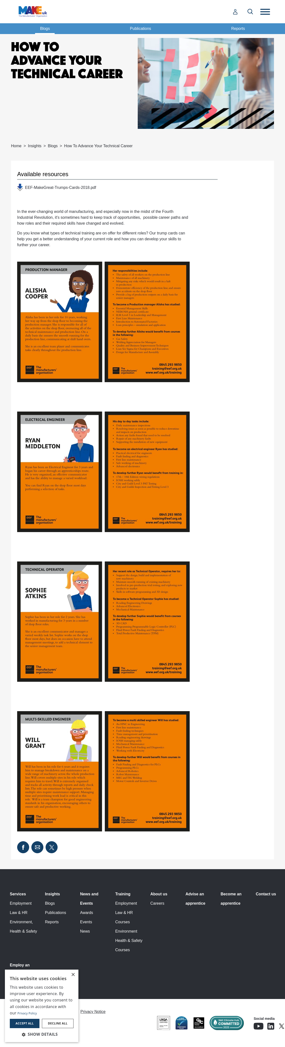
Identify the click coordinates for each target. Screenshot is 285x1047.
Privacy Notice (92, 1012)
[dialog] (41, 1006)
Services (18, 894)
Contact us (266, 894)
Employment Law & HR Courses (126, 912)
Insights (34, 146)
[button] (42, 1034)
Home (16, 146)
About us (158, 894)
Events (86, 922)
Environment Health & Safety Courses (128, 940)
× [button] (73, 975)
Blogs (45, 28)
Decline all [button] (58, 1023)
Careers (157, 903)
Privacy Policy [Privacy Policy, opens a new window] (27, 1013)
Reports (238, 28)
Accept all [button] (25, 1023)
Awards (86, 913)
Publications (140, 28)
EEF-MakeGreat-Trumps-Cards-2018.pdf (60, 187)
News (85, 931)
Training (122, 894)
